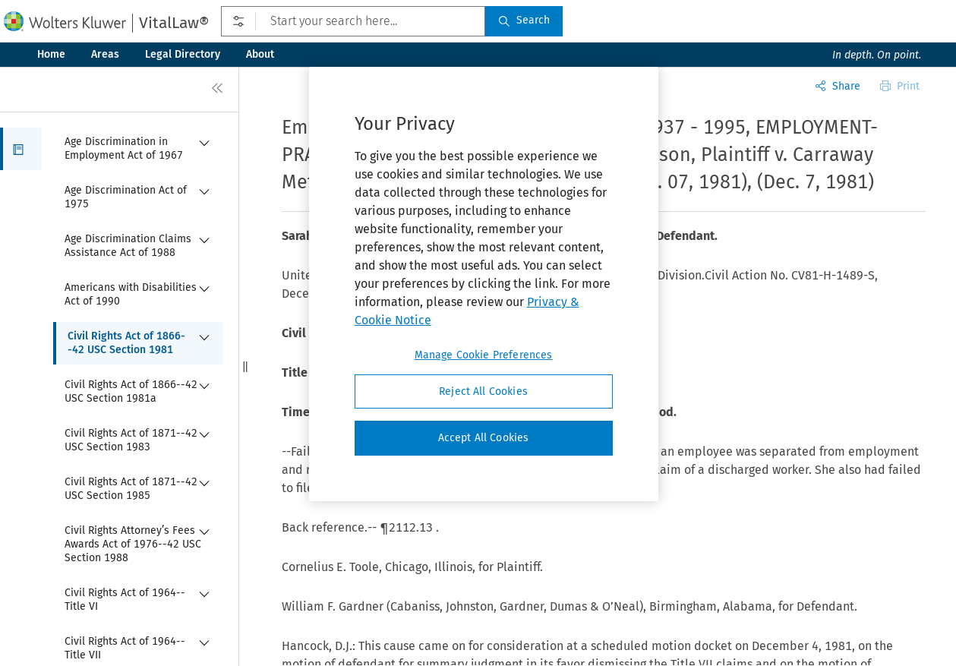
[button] (21, 149)
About (260, 54)
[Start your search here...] (353, 21)
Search (524, 20)
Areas (105, 54)
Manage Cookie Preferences (484, 355)
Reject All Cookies (483, 391)
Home (51, 54)
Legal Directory (182, 54)
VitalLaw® (174, 23)
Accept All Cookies (483, 437)
